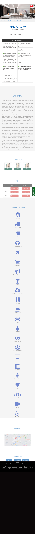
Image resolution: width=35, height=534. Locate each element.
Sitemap (17, 462)
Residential (6, 21)
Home (2, 21)
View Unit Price (26, 191)
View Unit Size (14, 191)
